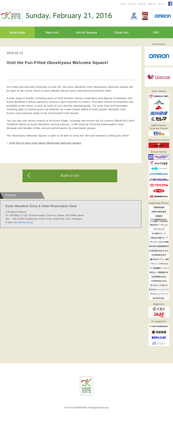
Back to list (70, 175)
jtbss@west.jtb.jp (23, 222)
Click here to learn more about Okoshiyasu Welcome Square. (45, 143)
